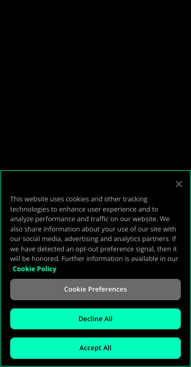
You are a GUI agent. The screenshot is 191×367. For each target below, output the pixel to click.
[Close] (179, 184)
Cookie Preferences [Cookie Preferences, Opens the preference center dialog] (95, 289)
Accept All (95, 347)
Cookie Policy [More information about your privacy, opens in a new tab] (35, 268)
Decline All (95, 318)
